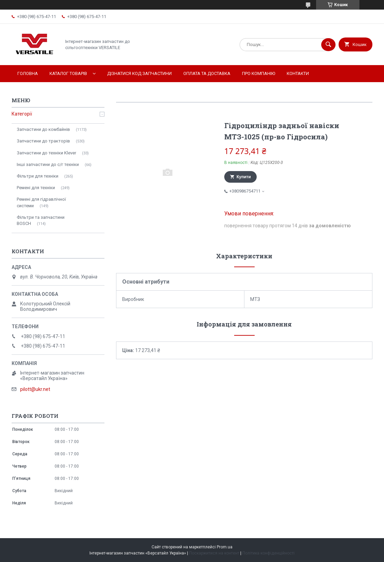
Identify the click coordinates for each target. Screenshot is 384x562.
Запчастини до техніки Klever (46, 152)
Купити (244, 176)
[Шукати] (328, 44)
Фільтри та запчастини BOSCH (41, 220)
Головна (27, 73)
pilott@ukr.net (35, 389)
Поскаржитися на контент (214, 553)
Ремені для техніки (36, 187)
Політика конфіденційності (268, 553)
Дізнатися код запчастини (139, 73)
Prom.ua (224, 547)
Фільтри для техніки (37, 176)
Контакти (298, 73)
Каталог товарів (68, 73)
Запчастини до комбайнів (43, 129)
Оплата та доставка (206, 73)
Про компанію (258, 73)
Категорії (22, 114)
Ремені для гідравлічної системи (41, 202)
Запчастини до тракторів (43, 140)
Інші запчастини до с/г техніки (48, 164)
